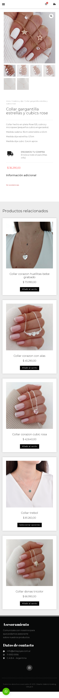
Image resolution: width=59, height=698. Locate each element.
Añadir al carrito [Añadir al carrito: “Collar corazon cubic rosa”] (29, 453)
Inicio (8, 107)
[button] (3, 7)
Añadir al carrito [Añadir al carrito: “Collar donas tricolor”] (29, 610)
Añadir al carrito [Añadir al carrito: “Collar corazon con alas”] (29, 374)
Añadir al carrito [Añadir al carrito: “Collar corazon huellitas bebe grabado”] (29, 295)
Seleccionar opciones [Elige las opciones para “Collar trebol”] (29, 531)
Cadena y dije (17, 107)
